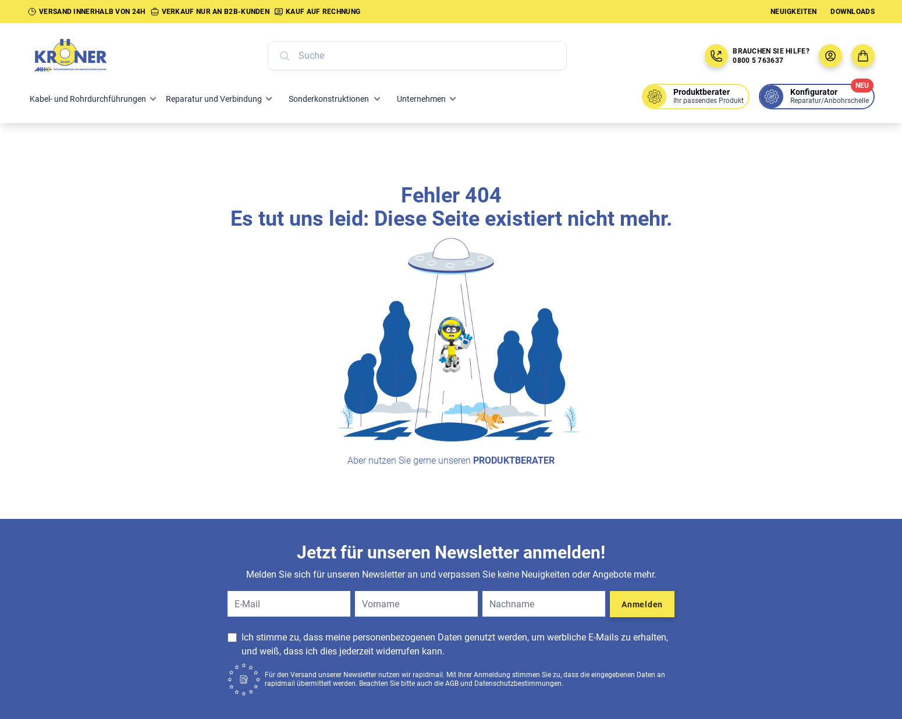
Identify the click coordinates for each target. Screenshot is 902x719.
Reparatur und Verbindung (214, 99)
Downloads (852, 12)
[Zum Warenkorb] (863, 55)
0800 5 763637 (758, 60)
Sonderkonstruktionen (329, 99)
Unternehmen (421, 99)
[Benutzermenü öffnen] (830, 55)
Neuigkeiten (793, 12)
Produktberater (514, 460)
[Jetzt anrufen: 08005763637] (716, 55)
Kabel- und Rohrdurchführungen (88, 99)
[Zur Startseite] (83, 56)
